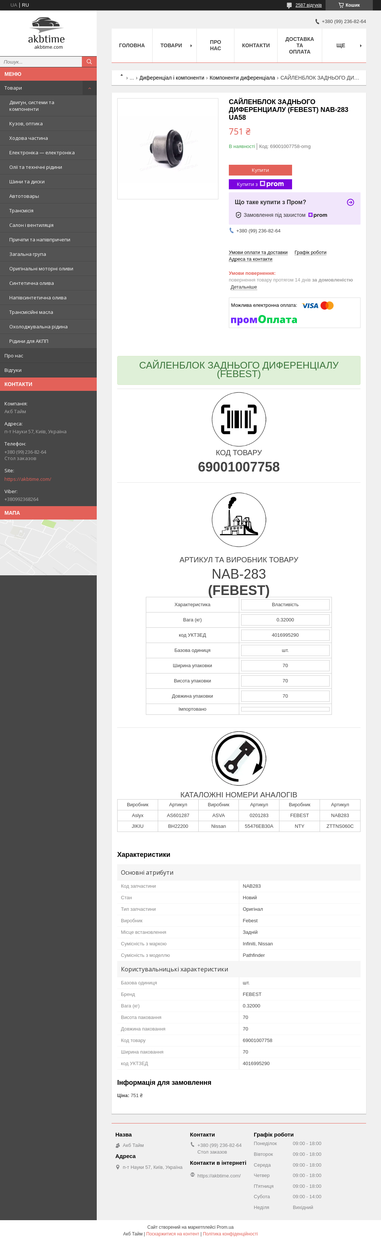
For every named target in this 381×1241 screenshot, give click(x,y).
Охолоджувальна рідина (38, 326)
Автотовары (24, 196)
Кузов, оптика (26, 123)
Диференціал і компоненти (172, 78)
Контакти (256, 45)
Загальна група (27, 254)
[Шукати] (89, 61)
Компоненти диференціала (242, 78)
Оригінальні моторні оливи (41, 268)
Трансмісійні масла (31, 312)
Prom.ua (225, 1227)
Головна (132, 45)
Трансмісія (21, 210)
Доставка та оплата (299, 45)
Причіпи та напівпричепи (39, 239)
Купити (260, 170)
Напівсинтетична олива (38, 297)
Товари (13, 87)
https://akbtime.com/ (27, 479)
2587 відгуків (308, 5)
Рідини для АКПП (28, 341)
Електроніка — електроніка (42, 152)
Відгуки (13, 370)
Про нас (13, 355)
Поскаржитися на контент (172, 1234)
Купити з (260, 184)
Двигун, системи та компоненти (31, 105)
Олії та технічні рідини (35, 167)
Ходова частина (28, 138)
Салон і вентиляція (31, 225)
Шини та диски (27, 181)
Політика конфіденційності (230, 1234)
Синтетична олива (31, 283)
